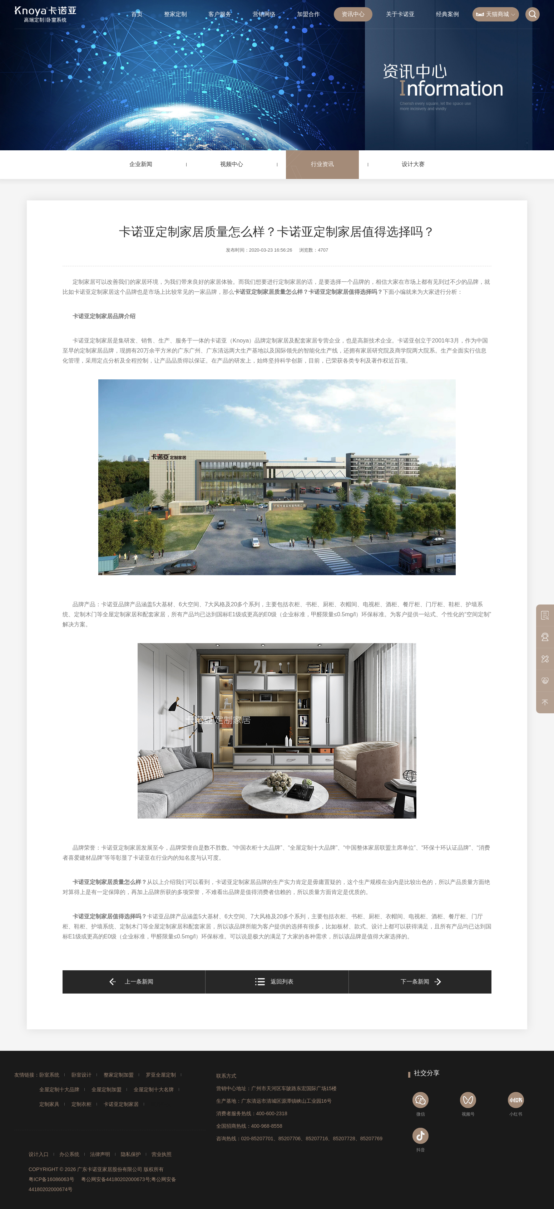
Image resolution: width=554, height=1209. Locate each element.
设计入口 (39, 1154)
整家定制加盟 (119, 1075)
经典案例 (447, 14)
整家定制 (175, 14)
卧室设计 (81, 1075)
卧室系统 (49, 1075)
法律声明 (100, 1154)
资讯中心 (353, 14)
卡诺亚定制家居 (121, 1104)
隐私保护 (131, 1154)
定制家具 (49, 1104)
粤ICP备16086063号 (51, 1179)
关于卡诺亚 (400, 14)
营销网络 (264, 14)
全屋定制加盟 (106, 1089)
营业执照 (162, 1154)
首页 (137, 14)
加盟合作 (308, 14)
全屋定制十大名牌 (154, 1089)
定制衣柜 (81, 1104)
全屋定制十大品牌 (59, 1089)
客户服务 (219, 14)
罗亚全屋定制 (161, 1075)
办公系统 (69, 1154)
